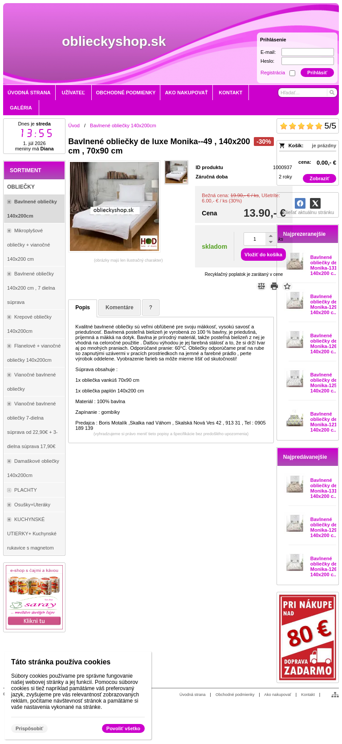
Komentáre (120, 307)
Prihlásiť (317, 72)
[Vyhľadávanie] (307, 92)
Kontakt (308, 694)
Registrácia (273, 72)
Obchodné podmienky (235, 694)
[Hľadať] (331, 92)
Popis (82, 307)
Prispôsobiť (29, 728)
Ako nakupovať (277, 694)
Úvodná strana (192, 694)
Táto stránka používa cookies (60, 662)
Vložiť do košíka (263, 254)
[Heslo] (307, 61)
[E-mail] (307, 52)
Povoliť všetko (123, 728)
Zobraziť (319, 178)
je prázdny (324, 145)
